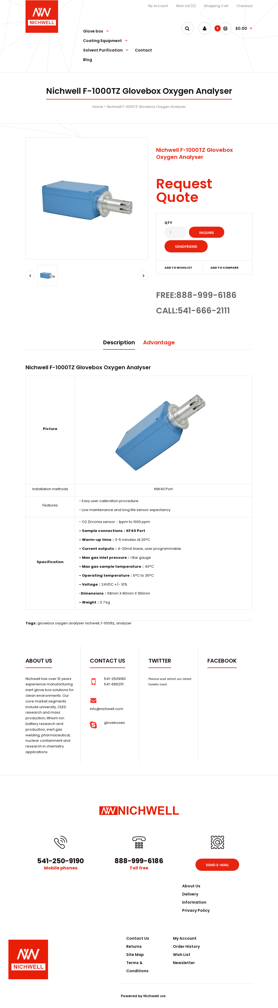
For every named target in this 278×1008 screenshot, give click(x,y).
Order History (186, 946)
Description (119, 342)
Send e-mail (217, 865)
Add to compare (224, 267)
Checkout (244, 6)
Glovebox (89, 367)
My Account (158, 6)
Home (97, 106)
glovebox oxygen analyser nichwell (68, 623)
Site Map (135, 954)
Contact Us (137, 938)
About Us (191, 886)
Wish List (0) (186, 6)
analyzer (124, 623)
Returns (134, 946)
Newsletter (184, 962)
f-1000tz (108, 623)
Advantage (159, 342)
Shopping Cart (216, 6)
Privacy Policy (196, 910)
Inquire (206, 232)
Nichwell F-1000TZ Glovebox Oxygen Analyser (146, 106)
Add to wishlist (178, 267)
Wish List (181, 954)
